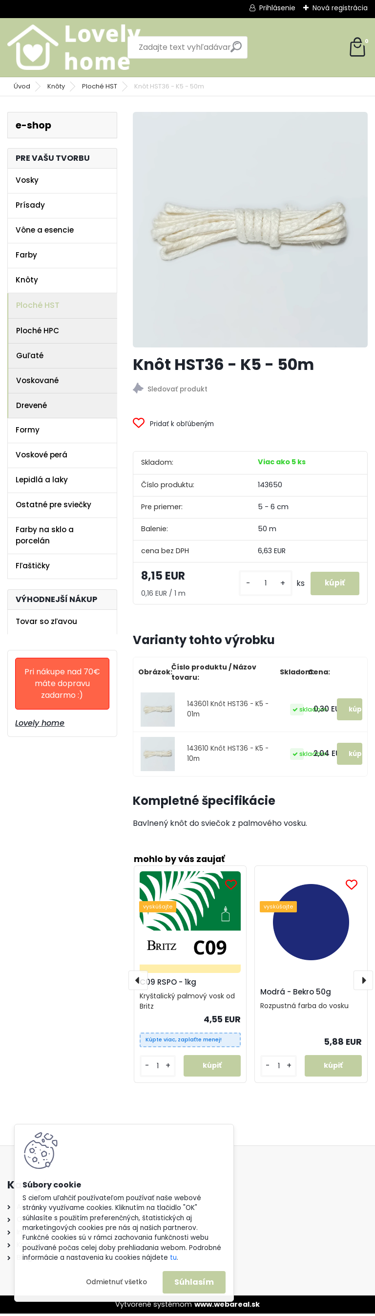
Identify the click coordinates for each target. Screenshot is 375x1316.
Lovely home (39, 723)
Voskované (37, 380)
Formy (28, 430)
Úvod (22, 86)
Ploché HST (99, 86)
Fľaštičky (33, 566)
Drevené (31, 405)
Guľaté (29, 355)
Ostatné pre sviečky (53, 504)
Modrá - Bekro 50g (295, 994)
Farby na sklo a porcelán (45, 535)
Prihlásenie (277, 8)
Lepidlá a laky (42, 480)
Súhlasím (194, 1282)
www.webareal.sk (227, 1307)
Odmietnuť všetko (116, 1282)
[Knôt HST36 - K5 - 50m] (250, 229)
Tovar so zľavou (46, 621)
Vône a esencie (45, 230)
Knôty (56, 86)
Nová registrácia (340, 8)
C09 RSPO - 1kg (168, 984)
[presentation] (138, 982)
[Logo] (74, 47)
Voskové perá (41, 455)
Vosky (27, 180)
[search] (236, 50)
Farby (26, 255)
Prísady (30, 205)
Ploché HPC (37, 330)
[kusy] (259, 584)
